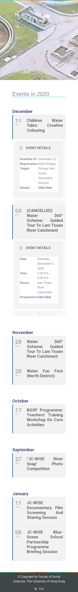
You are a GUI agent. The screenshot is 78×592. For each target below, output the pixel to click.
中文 (39, 588)
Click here (45, 187)
